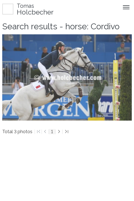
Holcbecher (35, 9)
